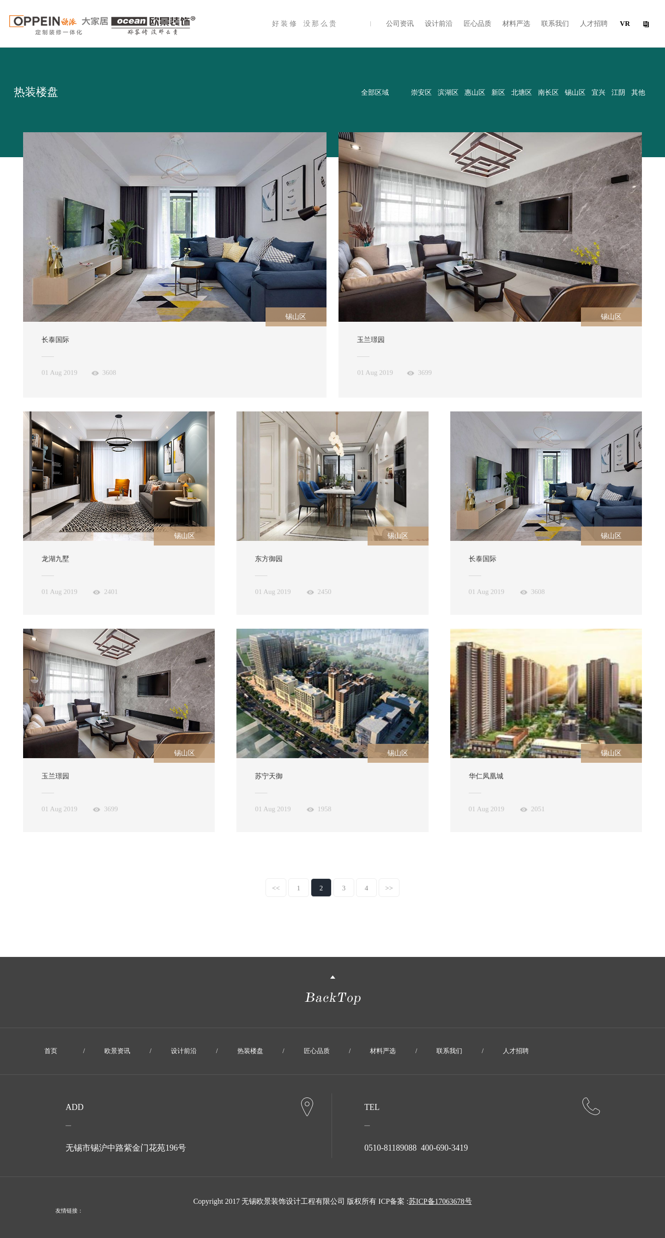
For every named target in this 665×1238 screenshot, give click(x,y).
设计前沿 (439, 23)
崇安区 (421, 92)
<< (276, 888)
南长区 (548, 92)
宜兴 (598, 92)
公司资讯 (400, 23)
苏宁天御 (269, 780)
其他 (638, 92)
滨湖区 (448, 92)
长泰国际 (55, 344)
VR (625, 23)
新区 (498, 92)
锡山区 (575, 92)
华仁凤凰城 (486, 780)
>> (389, 888)
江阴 (618, 92)
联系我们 (555, 23)
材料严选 (516, 23)
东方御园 (269, 563)
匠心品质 (477, 23)
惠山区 (475, 92)
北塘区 (521, 92)
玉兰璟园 (371, 344)
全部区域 (375, 92)
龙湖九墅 (55, 563)
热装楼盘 (250, 1051)
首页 (50, 1051)
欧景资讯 (117, 1051)
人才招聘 (594, 23)
